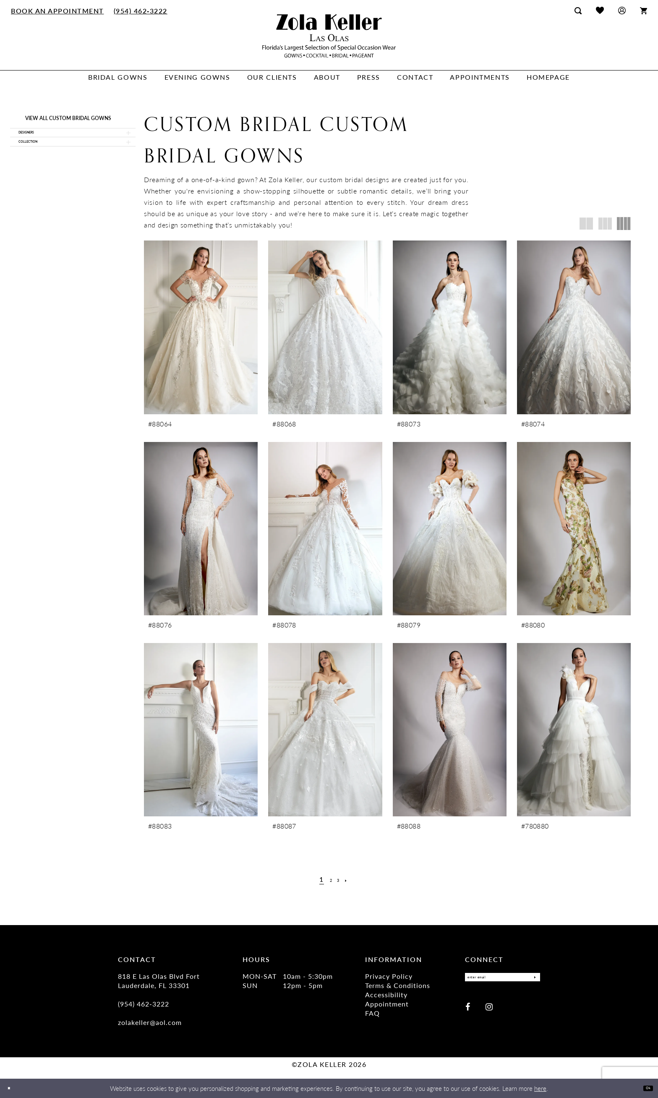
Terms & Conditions (397, 985)
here (540, 1088)
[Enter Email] (502, 979)
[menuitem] (57, 10)
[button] (622, 10)
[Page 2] (329, 879)
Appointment (387, 1004)
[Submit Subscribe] (531, 979)
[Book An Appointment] (57, 10)
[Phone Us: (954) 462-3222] (140, 10)
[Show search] (578, 10)
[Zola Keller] (329, 36)
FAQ (372, 1013)
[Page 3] (340, 879)
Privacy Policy (389, 976)
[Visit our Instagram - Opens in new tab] (489, 1010)
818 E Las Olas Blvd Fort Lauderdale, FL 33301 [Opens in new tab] (159, 980)
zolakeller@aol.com (150, 1022)
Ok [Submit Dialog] (644, 1088)
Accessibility (386, 994)
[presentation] (201, 327)
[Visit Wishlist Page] (600, 10)
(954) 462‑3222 (143, 1004)
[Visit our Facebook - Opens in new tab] (467, 1010)
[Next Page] (352, 879)
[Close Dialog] (12, 1088)
